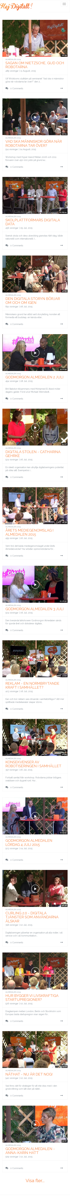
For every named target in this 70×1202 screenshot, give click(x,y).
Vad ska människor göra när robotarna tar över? (33, 143)
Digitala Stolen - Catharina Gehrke (32, 454)
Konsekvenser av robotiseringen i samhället (33, 764)
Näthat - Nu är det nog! (29, 1074)
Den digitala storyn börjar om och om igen (32, 300)
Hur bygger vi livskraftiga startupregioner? (31, 997)
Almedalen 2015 (13, 59)
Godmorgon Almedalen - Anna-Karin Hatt (30, 1151)
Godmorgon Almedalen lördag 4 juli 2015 (28, 842)
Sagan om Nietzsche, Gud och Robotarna (34, 65)
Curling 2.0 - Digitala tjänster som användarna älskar (31, 917)
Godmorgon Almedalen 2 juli (34, 377)
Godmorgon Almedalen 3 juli (34, 609)
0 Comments (14, 88)
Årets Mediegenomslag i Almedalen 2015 (29, 532)
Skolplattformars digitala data (32, 222)
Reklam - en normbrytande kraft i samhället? (32, 685)
